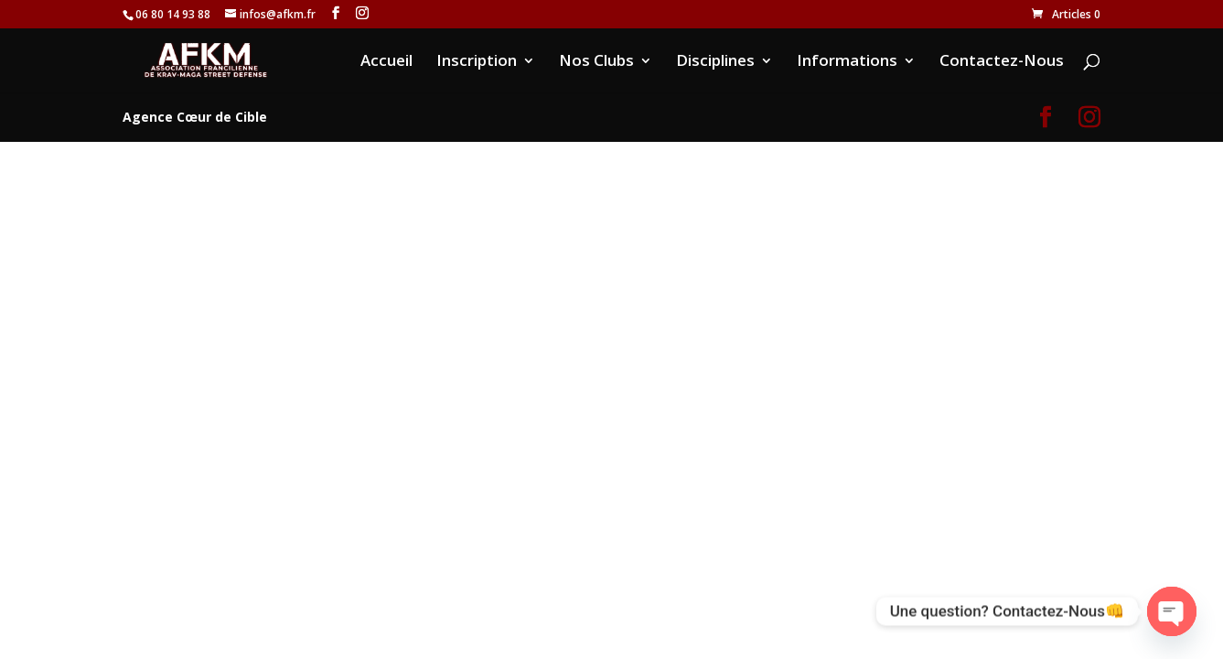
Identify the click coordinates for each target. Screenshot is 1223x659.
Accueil (386, 62)
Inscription (476, 62)
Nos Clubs (596, 62)
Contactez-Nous (1001, 62)
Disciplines (715, 62)
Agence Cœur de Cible (195, 116)
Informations (847, 62)
